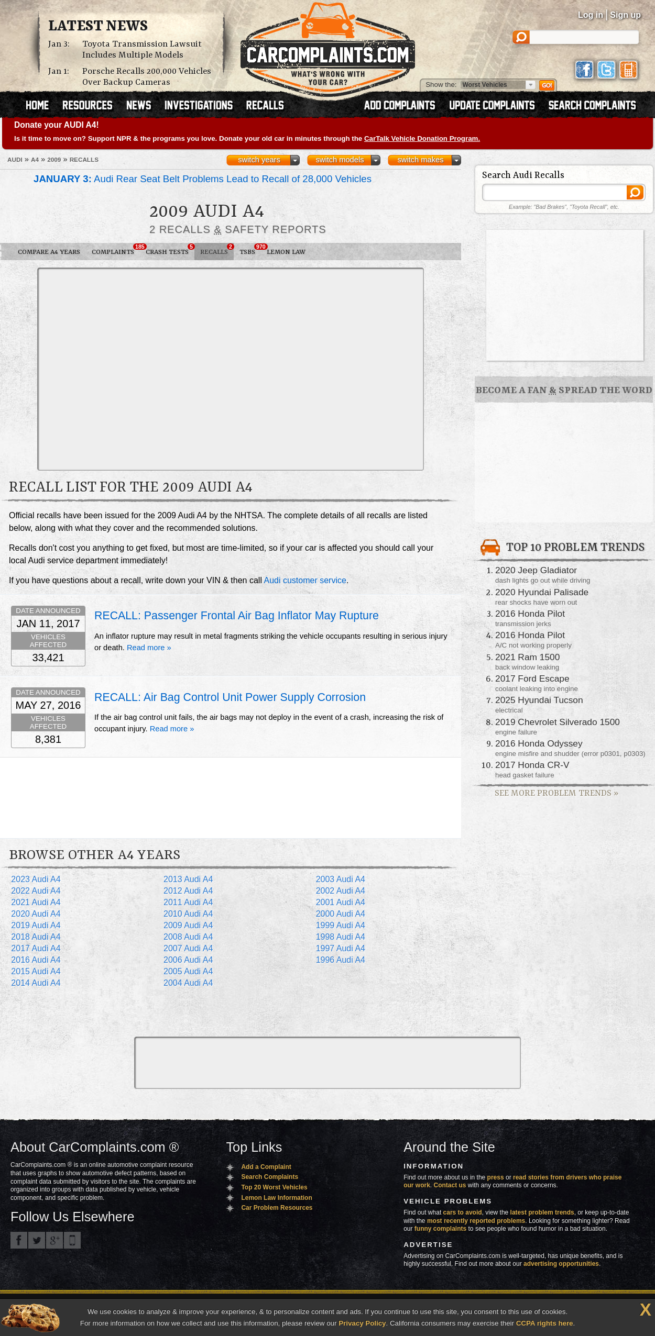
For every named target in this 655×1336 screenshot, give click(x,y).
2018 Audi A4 (35, 936)
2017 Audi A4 (35, 948)
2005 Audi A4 (188, 971)
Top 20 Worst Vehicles (274, 1187)
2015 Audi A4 (35, 971)
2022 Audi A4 (35, 890)
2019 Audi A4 (35, 925)
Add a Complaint (266, 1167)
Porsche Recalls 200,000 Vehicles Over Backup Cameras (146, 76)
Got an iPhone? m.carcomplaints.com (72, 1240)
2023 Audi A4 (35, 879)
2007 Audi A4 (188, 948)
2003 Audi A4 (340, 879)
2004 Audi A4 (188, 982)
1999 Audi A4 (340, 925)
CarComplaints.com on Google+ (54, 1240)
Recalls (217, 249)
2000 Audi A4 (340, 913)
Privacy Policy (362, 1323)
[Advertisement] (98, 368)
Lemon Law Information (276, 1197)
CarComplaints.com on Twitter (36, 1240)
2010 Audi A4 (188, 913)
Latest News (98, 26)
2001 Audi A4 (340, 902)
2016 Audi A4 (35, 959)
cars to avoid (462, 1212)
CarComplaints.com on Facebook (18, 1240)
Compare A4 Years (49, 252)
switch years (259, 159)
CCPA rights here (544, 1323)
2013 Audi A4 (188, 879)
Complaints (116, 249)
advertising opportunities (561, 1263)
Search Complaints (269, 1177)
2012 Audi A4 (188, 890)
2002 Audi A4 (340, 890)
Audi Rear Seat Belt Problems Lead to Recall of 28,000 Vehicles (203, 178)
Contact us (450, 1185)
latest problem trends (542, 1212)
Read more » (149, 647)
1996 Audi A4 (340, 959)
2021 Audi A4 (35, 902)
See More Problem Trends (556, 793)
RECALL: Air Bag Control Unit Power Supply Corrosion (230, 697)
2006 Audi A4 (188, 959)
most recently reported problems (476, 1220)
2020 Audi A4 (35, 913)
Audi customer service (305, 580)
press (495, 1177)
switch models (339, 159)
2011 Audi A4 (188, 902)
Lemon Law (286, 252)
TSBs (250, 249)
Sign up (625, 14)
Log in (590, 14)
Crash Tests (170, 249)
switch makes (421, 159)
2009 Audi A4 (188, 925)
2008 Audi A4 (188, 936)
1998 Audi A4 (340, 936)
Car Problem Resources (276, 1207)
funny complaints (440, 1228)
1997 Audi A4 (340, 948)
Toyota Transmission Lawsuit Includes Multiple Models (142, 49)
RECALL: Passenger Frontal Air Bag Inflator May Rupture (236, 615)
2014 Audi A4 (35, 982)
